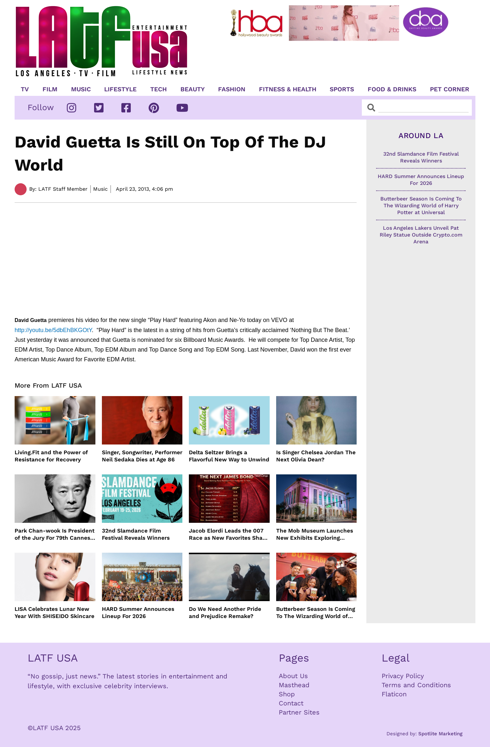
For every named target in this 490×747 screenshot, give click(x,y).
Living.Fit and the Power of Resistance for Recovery (51, 456)
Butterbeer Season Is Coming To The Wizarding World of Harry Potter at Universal (315, 613)
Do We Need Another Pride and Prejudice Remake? (225, 612)
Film (50, 89)
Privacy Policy (403, 676)
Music (81, 89)
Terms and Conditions (416, 685)
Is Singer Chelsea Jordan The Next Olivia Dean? (316, 456)
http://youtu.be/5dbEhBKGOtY (53, 330)
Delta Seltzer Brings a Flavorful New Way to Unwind (229, 456)
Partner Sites (299, 712)
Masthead (294, 685)
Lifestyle (120, 89)
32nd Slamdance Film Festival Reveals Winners (136, 534)
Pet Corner (449, 89)
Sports (342, 89)
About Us (293, 676)
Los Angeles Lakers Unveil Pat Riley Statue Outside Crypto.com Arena (421, 235)
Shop (287, 694)
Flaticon (394, 694)
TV (25, 89)
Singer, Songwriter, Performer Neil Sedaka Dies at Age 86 (142, 456)
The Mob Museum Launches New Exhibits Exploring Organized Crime (314, 534)
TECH (158, 89)
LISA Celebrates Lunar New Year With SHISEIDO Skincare (54, 612)
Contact (291, 703)
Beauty (192, 89)
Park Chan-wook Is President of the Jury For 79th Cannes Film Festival (54, 534)
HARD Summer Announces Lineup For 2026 (138, 612)
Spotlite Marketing (440, 734)
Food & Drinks (392, 89)
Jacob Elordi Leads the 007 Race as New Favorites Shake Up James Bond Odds (229, 534)
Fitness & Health (287, 89)
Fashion (231, 89)
